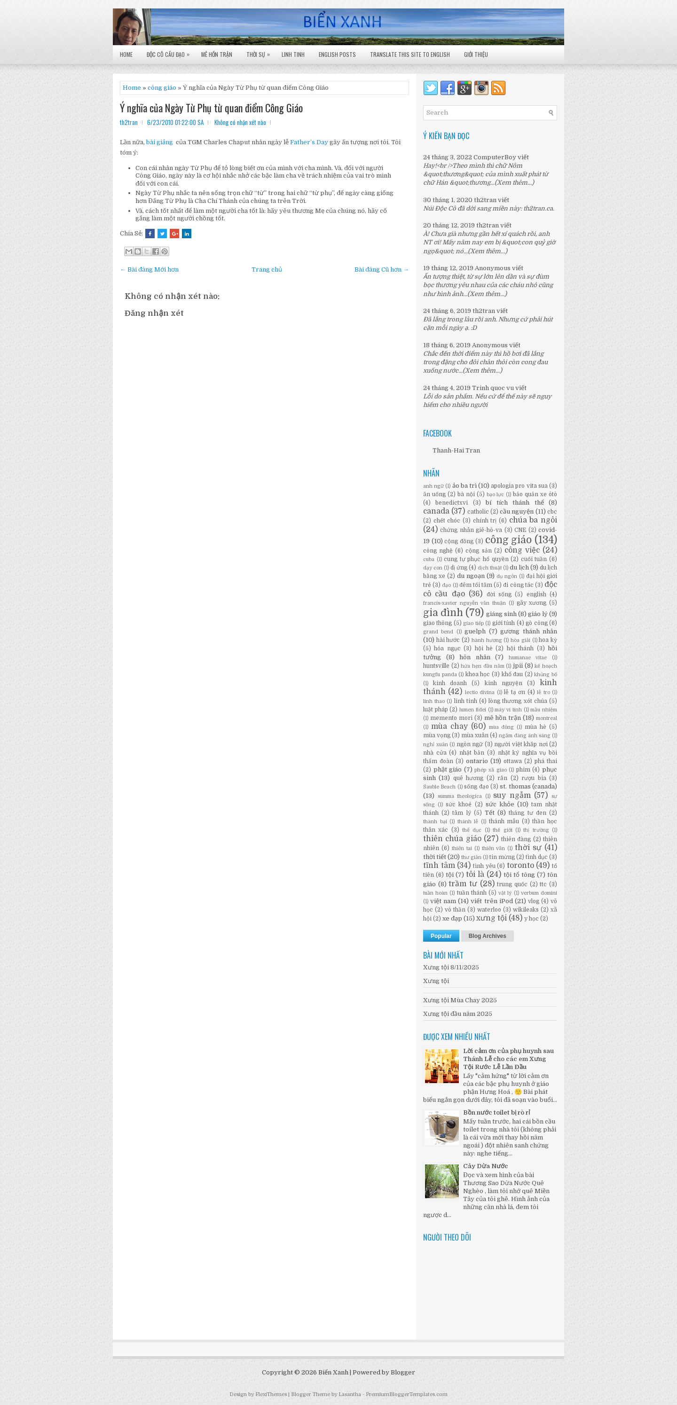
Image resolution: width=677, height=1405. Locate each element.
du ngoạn (471, 575)
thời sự (528, 847)
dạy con (432, 567)
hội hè (484, 648)
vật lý (505, 893)
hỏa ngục (447, 648)
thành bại (435, 821)
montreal (546, 718)
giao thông (437, 623)
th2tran (485, 199)
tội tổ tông (519, 874)
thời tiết (434, 856)
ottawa (513, 761)
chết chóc (447, 520)
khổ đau (512, 674)
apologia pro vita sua (519, 486)
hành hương (487, 640)
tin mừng (502, 857)
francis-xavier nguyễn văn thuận (464, 603)
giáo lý (538, 613)
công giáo (162, 87)
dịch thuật (490, 567)
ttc (543, 884)
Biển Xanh (333, 1372)
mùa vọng (436, 735)
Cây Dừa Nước (485, 1166)
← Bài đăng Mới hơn (149, 269)
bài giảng (159, 142)
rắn (502, 778)
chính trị (485, 520)
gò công (536, 623)
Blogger (403, 1372)
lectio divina (480, 692)
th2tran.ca (538, 208)
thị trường (536, 830)
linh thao (434, 701)
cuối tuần (534, 559)
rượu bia (533, 778)
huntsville (436, 666)
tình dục (537, 857)
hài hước (448, 640)
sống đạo (476, 786)
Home (126, 54)
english (536, 594)
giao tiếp (473, 623)
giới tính (503, 623)
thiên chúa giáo (452, 839)
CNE (520, 530)
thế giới (502, 830)
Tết (490, 812)
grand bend (438, 631)
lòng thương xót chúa (517, 701)
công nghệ (438, 550)
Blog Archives (487, 936)
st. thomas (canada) (528, 786)
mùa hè (535, 727)
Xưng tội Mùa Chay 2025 (460, 1000)
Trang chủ (267, 269)
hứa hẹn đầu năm (482, 666)
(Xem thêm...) (514, 182)
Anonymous (493, 268)
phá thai (546, 761)
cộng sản (478, 550)
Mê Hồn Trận (216, 54)
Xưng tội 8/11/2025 (451, 967)
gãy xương (532, 603)
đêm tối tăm (475, 585)
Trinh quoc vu (493, 387)
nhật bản (472, 752)
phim (523, 769)
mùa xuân (474, 735)
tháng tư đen (527, 813)
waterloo (489, 909)
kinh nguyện (503, 683)
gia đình (443, 612)
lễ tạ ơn (514, 692)
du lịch (519, 567)
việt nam (443, 901)
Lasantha (349, 1394)
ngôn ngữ (470, 744)
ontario (477, 761)
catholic (478, 511)
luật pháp (435, 709)
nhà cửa (435, 752)
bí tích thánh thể (514, 502)
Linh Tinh (293, 54)
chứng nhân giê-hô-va (471, 530)
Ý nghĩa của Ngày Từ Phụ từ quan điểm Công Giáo (211, 107)
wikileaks (526, 909)
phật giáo (447, 769)
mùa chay (449, 726)
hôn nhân (474, 657)
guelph (475, 631)
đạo (446, 585)
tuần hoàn (435, 893)
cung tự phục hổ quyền (476, 559)
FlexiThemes (271, 1394)
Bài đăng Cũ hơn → (381, 269)
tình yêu (484, 866)
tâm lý (461, 813)
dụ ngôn (506, 576)
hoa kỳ (548, 640)
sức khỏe (500, 804)
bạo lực (495, 494)
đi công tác (518, 585)
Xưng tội (436, 980)
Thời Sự (260, 51)
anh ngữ (433, 486)
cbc (552, 511)
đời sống (499, 594)
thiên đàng (516, 839)
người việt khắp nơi (521, 744)
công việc (522, 550)
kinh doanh (450, 683)
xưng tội (491, 918)
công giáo (508, 540)
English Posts (337, 54)
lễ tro (543, 692)
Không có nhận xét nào (240, 122)
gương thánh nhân (528, 631)
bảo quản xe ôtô (535, 494)
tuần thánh (472, 893)
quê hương (468, 778)
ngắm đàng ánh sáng (525, 735)
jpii (518, 665)
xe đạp (452, 918)
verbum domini (539, 893)
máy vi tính (508, 709)
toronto (520, 865)
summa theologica (460, 796)
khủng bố (545, 674)
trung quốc (512, 884)
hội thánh (520, 648)
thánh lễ (468, 821)
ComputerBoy (494, 157)
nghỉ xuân (435, 744)
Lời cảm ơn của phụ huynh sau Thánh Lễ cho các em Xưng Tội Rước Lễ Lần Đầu (508, 1058)
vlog (533, 901)
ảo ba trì (464, 485)
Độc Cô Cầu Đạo (170, 51)
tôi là (475, 874)
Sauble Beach (439, 786)
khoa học (477, 674)
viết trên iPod (491, 901)
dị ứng (458, 567)
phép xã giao (490, 770)
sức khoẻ (459, 804)
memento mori (451, 718)
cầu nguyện (517, 511)
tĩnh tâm (439, 865)
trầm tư (463, 884)
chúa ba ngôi (533, 520)
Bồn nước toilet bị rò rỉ (496, 1112)
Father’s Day (309, 142)
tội (450, 874)
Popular (441, 936)
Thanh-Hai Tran (456, 450)
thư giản (471, 857)
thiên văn (493, 848)
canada (436, 511)
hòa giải (520, 640)
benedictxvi (451, 503)
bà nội (466, 494)
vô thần (455, 909)
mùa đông (501, 727)
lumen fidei (472, 709)
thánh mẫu (504, 821)
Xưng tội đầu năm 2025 (457, 1013)
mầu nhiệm (543, 709)
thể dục (471, 830)
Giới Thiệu (476, 54)
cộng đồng (458, 541)
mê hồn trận (502, 717)
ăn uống (434, 494)
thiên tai (462, 848)
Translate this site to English (410, 54)
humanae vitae (528, 657)
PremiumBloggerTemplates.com (407, 1394)
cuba (428, 559)
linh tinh (465, 701)
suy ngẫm (512, 795)
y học (531, 918)
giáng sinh (501, 613)
